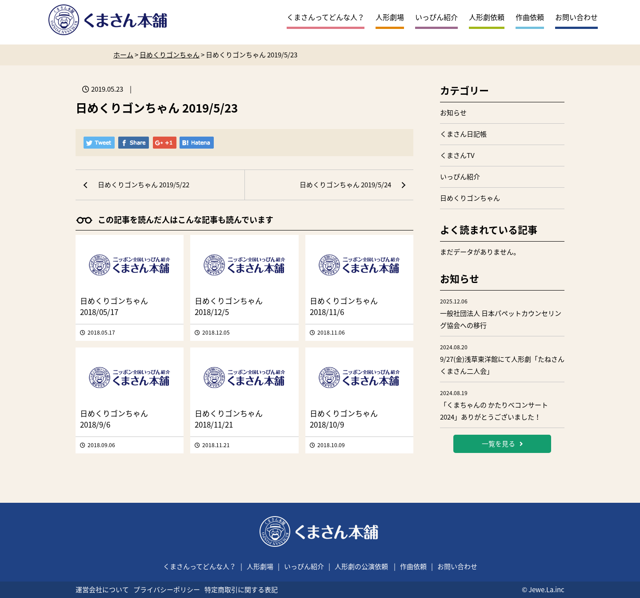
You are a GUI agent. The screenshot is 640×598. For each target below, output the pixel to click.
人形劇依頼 (486, 17)
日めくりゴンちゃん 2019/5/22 (143, 185)
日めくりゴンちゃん (470, 198)
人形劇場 (390, 17)
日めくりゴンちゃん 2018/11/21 (229, 419)
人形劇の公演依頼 (361, 566)
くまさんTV (457, 155)
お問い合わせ (576, 17)
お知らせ (453, 112)
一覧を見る (502, 443)
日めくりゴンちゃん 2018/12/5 (229, 306)
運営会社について (102, 589)
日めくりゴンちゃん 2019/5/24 (345, 185)
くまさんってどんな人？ (325, 17)
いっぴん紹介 (436, 17)
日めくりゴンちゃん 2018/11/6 (344, 306)
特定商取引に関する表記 (241, 589)
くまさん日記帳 (463, 134)
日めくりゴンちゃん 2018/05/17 (114, 306)
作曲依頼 (530, 17)
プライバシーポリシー (166, 589)
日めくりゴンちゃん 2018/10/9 (344, 419)
